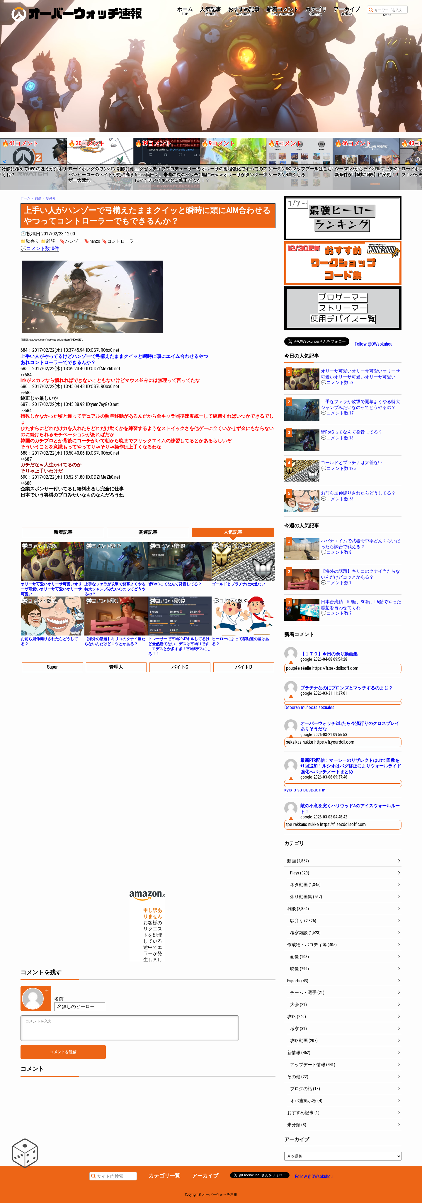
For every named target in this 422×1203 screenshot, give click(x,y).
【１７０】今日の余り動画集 (329, 654)
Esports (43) (297, 980)
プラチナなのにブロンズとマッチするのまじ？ (346, 688)
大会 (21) (298, 1004)
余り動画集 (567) (306, 896)
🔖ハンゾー (71, 241)
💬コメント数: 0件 (40, 248)
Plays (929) (299, 873)
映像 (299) (299, 968)
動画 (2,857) (298, 861)
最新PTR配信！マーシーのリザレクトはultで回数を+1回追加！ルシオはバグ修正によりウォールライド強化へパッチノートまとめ (350, 766)
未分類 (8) (296, 1124)
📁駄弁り (30, 241)
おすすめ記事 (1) (303, 1112)
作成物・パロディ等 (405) (312, 944)
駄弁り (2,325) (303, 920)
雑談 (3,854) (298, 908)
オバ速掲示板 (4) (306, 1100)
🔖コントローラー (120, 241)
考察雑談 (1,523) (305, 932)
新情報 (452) (298, 1052)
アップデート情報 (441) (312, 1064)
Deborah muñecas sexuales (309, 707)
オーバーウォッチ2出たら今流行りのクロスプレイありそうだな (349, 726)
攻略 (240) (296, 1016)
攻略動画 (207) (304, 1040)
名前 (59, 999)
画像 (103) (299, 956)
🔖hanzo (92, 241)
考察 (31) (298, 1028)
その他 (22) (297, 1076)
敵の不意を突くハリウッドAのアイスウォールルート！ (350, 808)
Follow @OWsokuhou (373, 344)
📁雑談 (48, 241)
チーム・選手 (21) (307, 992)
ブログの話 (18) (305, 1088)
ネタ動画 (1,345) (305, 884)
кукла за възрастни (305, 790)
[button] (4, 161)
